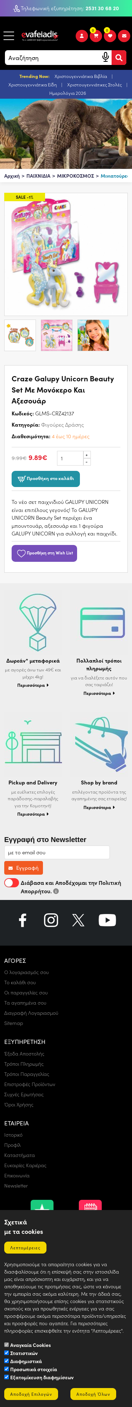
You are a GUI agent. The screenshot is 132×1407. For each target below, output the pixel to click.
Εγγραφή (23, 867)
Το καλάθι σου (20, 982)
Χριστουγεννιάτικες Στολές (95, 84)
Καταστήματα (19, 1155)
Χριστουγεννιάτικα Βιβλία (81, 76)
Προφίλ (12, 1145)
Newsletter (16, 1185)
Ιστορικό (13, 1134)
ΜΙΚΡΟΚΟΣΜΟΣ (75, 175)
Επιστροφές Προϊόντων (29, 1084)
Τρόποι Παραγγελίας (26, 1074)
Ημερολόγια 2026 (67, 93)
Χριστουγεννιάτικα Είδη (33, 84)
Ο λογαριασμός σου (26, 972)
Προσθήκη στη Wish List (44, 552)
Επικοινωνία (17, 1175)
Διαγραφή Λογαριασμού (31, 1013)
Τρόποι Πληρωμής (24, 1063)
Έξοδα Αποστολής (24, 1053)
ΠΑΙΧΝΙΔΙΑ (38, 175)
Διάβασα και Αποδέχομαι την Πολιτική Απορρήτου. (62, 886)
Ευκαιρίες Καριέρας (25, 1165)
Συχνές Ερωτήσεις (24, 1094)
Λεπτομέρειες (25, 1247)
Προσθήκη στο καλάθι (46, 479)
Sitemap (13, 1023)
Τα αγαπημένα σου (25, 1002)
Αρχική (12, 175)
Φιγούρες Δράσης (62, 424)
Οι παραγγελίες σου (26, 992)
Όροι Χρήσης (18, 1104)
